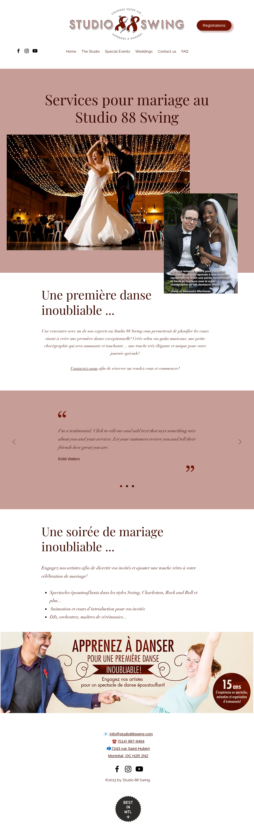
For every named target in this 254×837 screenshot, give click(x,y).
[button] (90, 51)
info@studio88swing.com (131, 734)
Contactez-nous (84, 368)
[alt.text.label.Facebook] (18, 51)
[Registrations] (214, 25)
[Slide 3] (133, 486)
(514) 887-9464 (131, 741)
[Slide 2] (127, 486)
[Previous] (14, 442)
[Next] (240, 442)
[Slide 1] (121, 486)
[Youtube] (35, 51)
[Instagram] (27, 51)
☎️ (115, 741)
